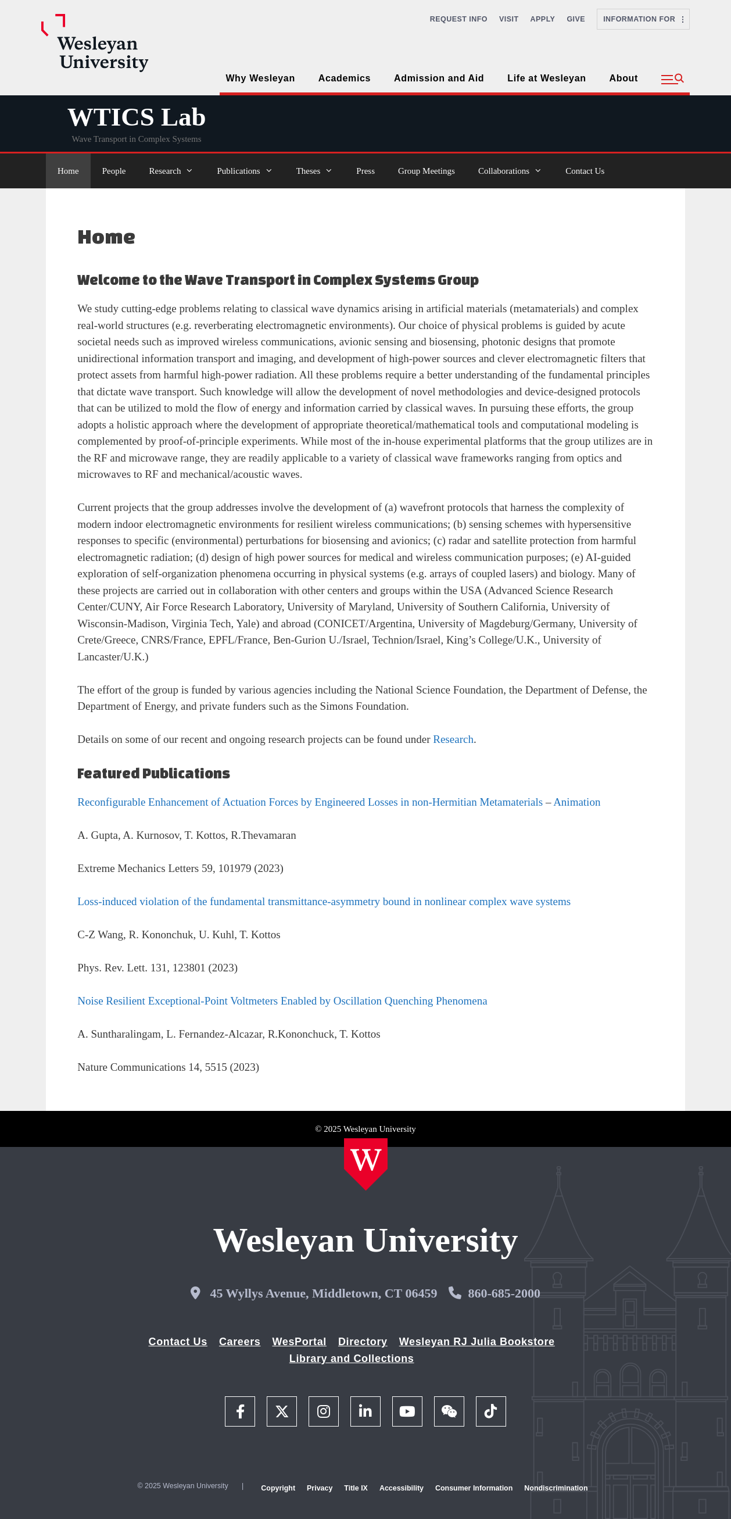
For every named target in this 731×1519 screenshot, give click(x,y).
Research (177, 170)
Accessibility (401, 1488)
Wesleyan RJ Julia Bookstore (477, 1342)
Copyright (278, 1488)
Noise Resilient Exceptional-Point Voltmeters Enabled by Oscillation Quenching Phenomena (282, 1001)
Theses (320, 170)
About (624, 78)
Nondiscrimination (555, 1488)
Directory (363, 1342)
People (114, 171)
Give (576, 19)
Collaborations (516, 170)
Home (68, 171)
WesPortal (299, 1342)
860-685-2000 (504, 1293)
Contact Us (584, 171)
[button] (672, 79)
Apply (543, 19)
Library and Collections (351, 1358)
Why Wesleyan (260, 78)
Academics (344, 78)
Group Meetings (426, 171)
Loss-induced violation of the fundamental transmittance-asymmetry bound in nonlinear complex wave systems (324, 901)
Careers (240, 1342)
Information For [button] (643, 19)
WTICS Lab (136, 116)
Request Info (459, 19)
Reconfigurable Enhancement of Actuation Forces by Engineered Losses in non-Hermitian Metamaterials (310, 802)
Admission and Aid (439, 78)
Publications (250, 170)
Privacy (319, 1488)
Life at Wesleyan (546, 78)
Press (365, 171)
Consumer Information (474, 1488)
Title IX (356, 1488)
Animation (576, 802)
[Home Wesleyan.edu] (366, 1164)
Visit (509, 19)
